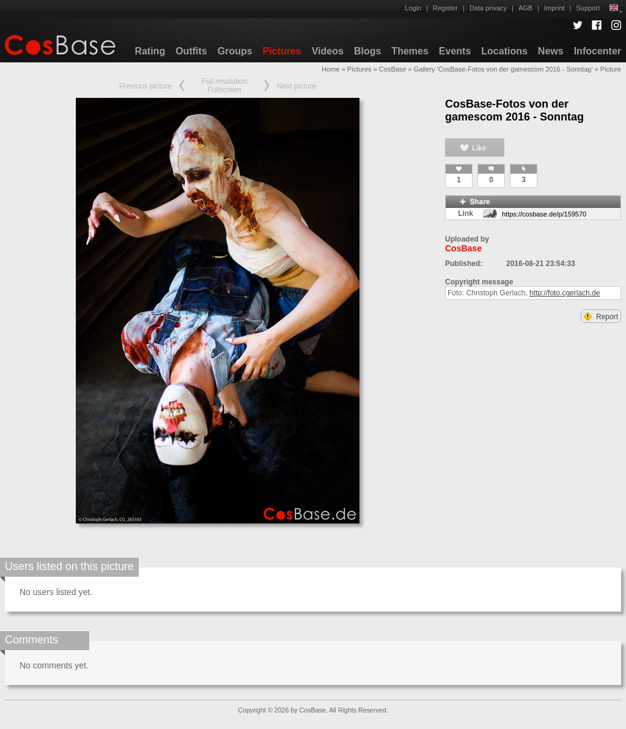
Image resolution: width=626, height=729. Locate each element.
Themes (409, 51)
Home (330, 69)
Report (601, 317)
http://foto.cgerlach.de (564, 293)
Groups (235, 51)
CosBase (393, 69)
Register (445, 8)
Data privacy (488, 8)
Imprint (554, 8)
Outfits (191, 51)
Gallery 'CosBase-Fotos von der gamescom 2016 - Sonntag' (503, 69)
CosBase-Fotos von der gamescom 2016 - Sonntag (514, 110)
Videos (328, 51)
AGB (525, 8)
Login (413, 8)
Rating (149, 51)
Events (455, 51)
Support (588, 8)
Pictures (282, 51)
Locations (504, 51)
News (551, 51)
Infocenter (597, 51)
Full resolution (225, 81)
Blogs (367, 51)
